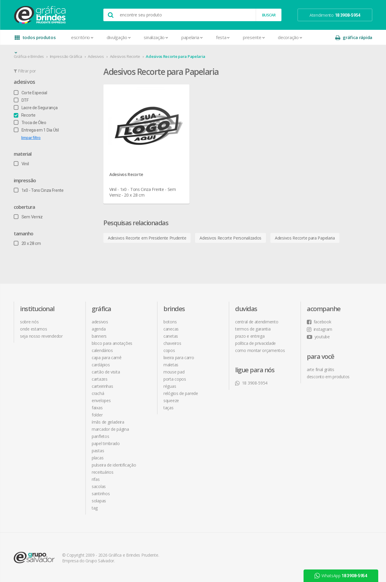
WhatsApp (341, 575)
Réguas (169, 386)
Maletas (170, 365)
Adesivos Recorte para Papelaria (175, 56)
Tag (95, 508)
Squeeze (171, 400)
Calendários (102, 350)
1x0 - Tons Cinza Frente (39, 190)
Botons (170, 322)
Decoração (290, 37)
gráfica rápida (353, 37)
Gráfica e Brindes (29, 56)
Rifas (96, 479)
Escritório (82, 37)
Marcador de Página (110, 429)
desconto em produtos (328, 376)
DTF (21, 100)
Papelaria (192, 37)
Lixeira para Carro (178, 357)
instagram (319, 329)
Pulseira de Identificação (114, 465)
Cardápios (101, 365)
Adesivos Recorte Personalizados (230, 238)
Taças (168, 407)
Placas (97, 458)
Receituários (102, 472)
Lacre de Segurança (35, 107)
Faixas (97, 407)
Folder (97, 415)
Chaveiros (172, 343)
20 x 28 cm (27, 243)
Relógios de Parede (180, 393)
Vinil (21, 163)
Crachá (98, 393)
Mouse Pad (173, 372)
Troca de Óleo (30, 122)
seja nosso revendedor (41, 336)
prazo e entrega (250, 336)
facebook (319, 322)
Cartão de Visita (106, 372)
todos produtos (35, 39)
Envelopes (101, 400)
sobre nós (29, 322)
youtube (318, 336)
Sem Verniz (28, 216)
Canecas (171, 329)
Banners (99, 336)
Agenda (98, 329)
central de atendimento (256, 322)
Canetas (170, 336)
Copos (169, 350)
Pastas (98, 450)
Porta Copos (174, 379)
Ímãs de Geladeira (108, 422)
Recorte (25, 115)
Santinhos (101, 493)
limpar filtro (31, 137)
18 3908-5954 (251, 383)
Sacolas (99, 486)
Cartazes (100, 379)
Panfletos (100, 436)
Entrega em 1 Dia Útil (36, 130)
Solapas (99, 501)
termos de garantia (253, 329)
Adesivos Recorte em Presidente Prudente (147, 238)
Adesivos (96, 56)
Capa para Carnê (107, 357)
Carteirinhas (102, 386)
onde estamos (33, 329)
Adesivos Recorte (125, 56)
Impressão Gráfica (66, 56)
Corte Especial (30, 92)
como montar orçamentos (260, 350)
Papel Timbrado (106, 443)
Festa (223, 37)
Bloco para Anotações (112, 343)
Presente (254, 37)
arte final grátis (320, 369)
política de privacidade (255, 343)
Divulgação (119, 37)
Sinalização (156, 37)
